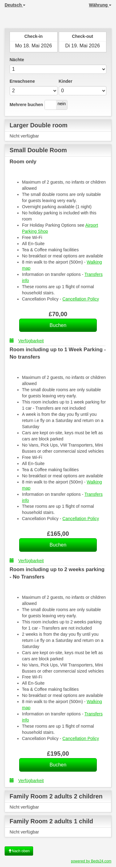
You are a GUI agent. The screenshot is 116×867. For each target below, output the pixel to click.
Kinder (65, 81)
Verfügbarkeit (27, 340)
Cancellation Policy (80, 298)
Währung (100, 4)
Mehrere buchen (26, 104)
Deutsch (15, 4)
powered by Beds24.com (91, 861)
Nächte (17, 59)
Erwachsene (22, 81)
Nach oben (19, 851)
